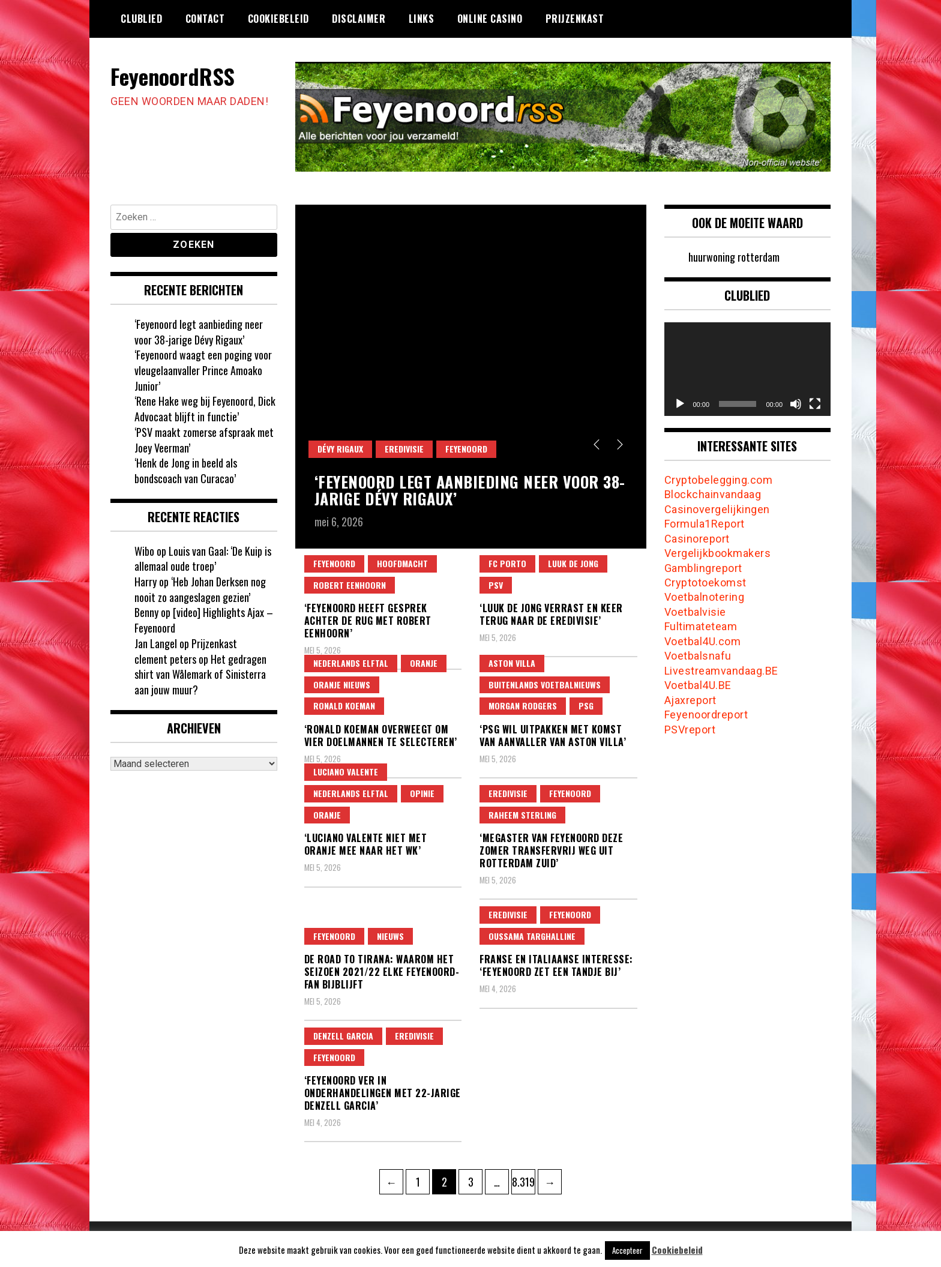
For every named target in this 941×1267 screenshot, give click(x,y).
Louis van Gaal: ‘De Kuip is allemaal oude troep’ (202, 558)
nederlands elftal (350, 663)
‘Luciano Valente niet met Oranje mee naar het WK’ (365, 844)
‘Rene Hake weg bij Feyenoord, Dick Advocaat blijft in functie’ (204, 408)
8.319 (523, 1179)
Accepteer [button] (627, 1250)
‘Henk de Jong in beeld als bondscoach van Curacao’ (185, 470)
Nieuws (390, 936)
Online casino (490, 18)
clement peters (165, 659)
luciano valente (345, 771)
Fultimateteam (701, 626)
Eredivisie (404, 448)
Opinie (422, 793)
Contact (205, 18)
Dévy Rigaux (340, 448)
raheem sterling (522, 814)
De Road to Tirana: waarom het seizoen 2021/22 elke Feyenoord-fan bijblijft (382, 972)
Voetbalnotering (704, 597)
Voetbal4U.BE (698, 685)
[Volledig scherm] (815, 404)
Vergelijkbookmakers (717, 553)
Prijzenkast (575, 18)
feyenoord (466, 448)
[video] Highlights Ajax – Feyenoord (203, 620)
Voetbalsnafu (698, 655)
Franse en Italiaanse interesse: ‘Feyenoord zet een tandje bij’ (556, 965)
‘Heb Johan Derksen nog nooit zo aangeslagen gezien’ (200, 589)
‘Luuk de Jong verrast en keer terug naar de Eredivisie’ (551, 614)
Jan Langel (155, 643)
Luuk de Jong (573, 563)
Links (421, 18)
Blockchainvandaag (713, 494)
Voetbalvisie (695, 612)
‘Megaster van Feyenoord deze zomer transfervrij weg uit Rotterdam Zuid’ (551, 850)
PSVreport (690, 729)
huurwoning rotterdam (734, 257)
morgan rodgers (523, 705)
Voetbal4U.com (702, 641)
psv (496, 585)
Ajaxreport (690, 700)
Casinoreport (697, 538)
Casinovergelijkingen (717, 509)
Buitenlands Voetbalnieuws (545, 684)
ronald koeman (344, 705)
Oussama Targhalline (532, 936)
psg (586, 705)
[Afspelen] (680, 404)
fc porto (507, 563)
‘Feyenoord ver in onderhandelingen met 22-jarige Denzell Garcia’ (382, 1093)
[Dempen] (796, 404)
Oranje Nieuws (341, 684)
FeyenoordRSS (172, 76)
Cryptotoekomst (705, 582)
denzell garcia (343, 1035)
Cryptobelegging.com (718, 480)
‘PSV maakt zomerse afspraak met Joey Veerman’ (204, 440)
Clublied (141, 18)
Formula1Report (704, 523)
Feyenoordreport (706, 714)
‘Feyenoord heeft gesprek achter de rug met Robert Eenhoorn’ (367, 620)
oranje (423, 663)
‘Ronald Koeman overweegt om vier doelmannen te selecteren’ (380, 735)
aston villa (512, 663)
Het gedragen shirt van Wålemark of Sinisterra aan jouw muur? (200, 674)
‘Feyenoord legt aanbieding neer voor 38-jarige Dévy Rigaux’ (469, 490)
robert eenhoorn (349, 585)
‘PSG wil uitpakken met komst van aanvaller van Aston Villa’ (553, 735)
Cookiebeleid (278, 18)
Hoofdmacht (402, 563)
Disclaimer (358, 18)
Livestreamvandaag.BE (721, 670)
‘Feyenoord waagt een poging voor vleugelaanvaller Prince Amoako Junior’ (203, 370)
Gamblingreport (703, 568)
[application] (747, 369)
